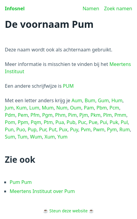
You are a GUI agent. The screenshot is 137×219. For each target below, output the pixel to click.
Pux (63, 129)
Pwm (98, 129)
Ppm (23, 122)
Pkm (95, 115)
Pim (72, 115)
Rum (124, 129)
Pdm (10, 115)
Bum (89, 100)
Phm (60, 115)
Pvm (86, 129)
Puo (20, 129)
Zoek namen (118, 8)
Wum (36, 136)
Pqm (36, 122)
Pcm (114, 107)
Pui (103, 122)
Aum (77, 100)
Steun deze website (68, 211)
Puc (82, 122)
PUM (68, 86)
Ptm (48, 122)
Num (61, 107)
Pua (60, 122)
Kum (21, 107)
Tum (22, 136)
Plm (107, 115)
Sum (10, 136)
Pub (71, 122)
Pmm (120, 115)
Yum (62, 136)
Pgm (47, 115)
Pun (9, 129)
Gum (103, 100)
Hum (117, 100)
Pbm (102, 107)
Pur (42, 129)
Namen (91, 8)
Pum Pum (21, 182)
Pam (89, 107)
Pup (32, 129)
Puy (74, 129)
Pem (23, 115)
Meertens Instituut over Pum (42, 191)
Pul (124, 122)
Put (52, 129)
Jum (9, 107)
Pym (112, 129)
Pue (93, 122)
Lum (34, 107)
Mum (48, 107)
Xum (50, 136)
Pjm (83, 115)
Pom (10, 122)
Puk (114, 122)
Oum (75, 107)
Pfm (35, 115)
